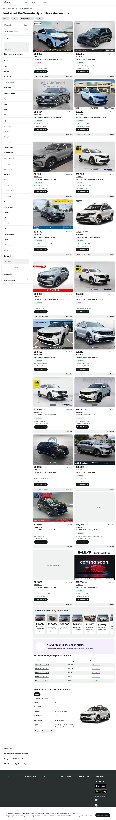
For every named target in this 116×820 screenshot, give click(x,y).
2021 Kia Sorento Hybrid (41, 706)
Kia (16, 8)
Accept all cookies (102, 815)
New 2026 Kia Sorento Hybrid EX (52, 655)
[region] (58, 813)
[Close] (114, 809)
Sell (26, 3)
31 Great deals (95, 698)
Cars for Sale (10, 8)
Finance (44, 3)
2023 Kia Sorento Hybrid (42, 698)
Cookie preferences (86, 815)
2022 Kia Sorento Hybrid (42, 702)
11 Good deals (95, 691)
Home (3, 8)
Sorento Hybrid (23, 8)
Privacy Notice (25, 813)
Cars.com (72, 813)
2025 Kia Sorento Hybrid (42, 694)
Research (34, 3)
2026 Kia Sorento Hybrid (42, 691)
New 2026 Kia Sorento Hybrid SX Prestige (40, 654)
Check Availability (41, 71)
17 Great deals (95, 694)
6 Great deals (95, 702)
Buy (20, 3)
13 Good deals (95, 706)
